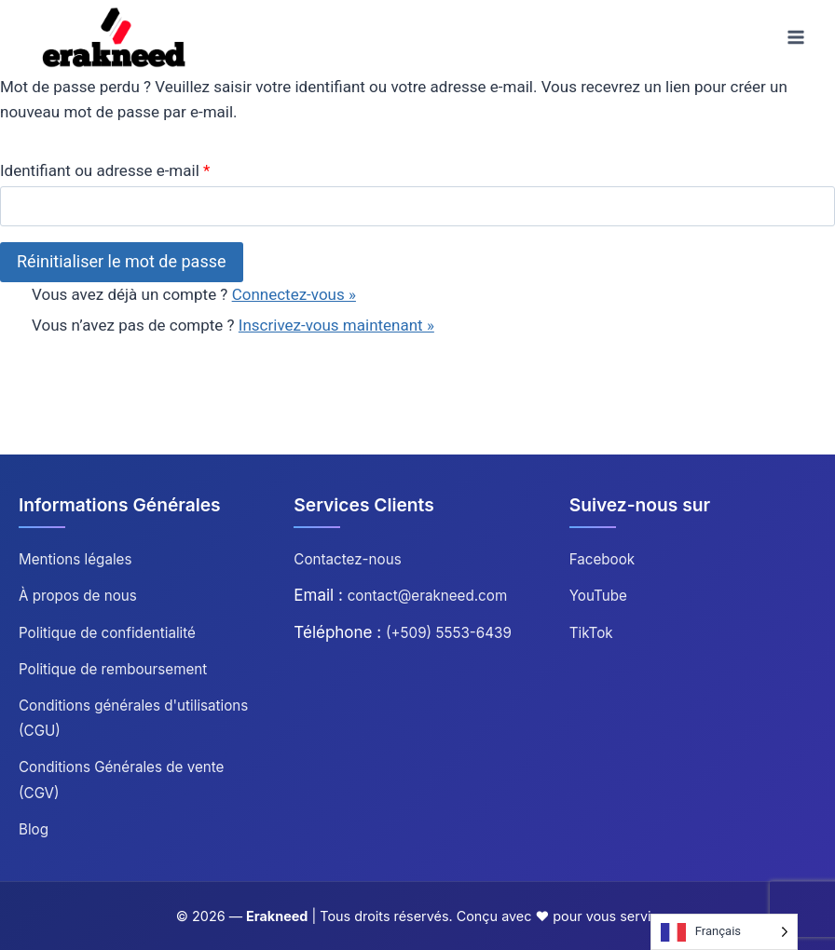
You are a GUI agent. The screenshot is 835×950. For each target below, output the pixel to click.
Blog (33, 829)
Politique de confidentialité (107, 633)
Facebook (602, 559)
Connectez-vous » (294, 294)
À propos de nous (78, 595)
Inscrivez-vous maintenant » (336, 325)
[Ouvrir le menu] (795, 36)
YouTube (598, 595)
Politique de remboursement (113, 669)
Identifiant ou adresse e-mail (105, 170)
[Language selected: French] (724, 932)
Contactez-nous (347, 559)
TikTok (591, 633)
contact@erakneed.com (428, 595)
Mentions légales (75, 559)
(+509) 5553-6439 (449, 633)
